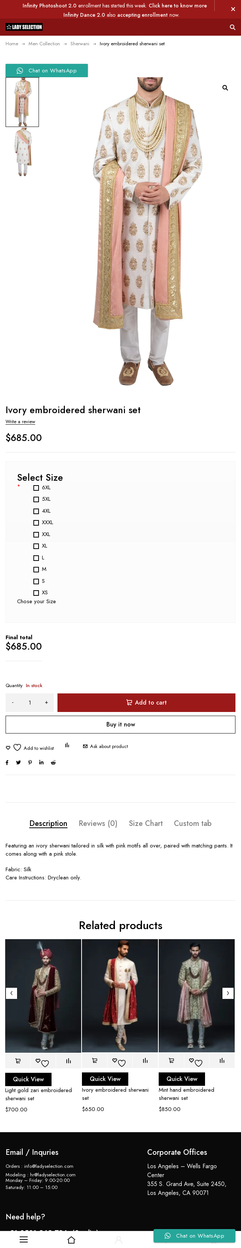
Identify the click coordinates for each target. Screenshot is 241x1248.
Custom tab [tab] (193, 807)
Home (12, 43)
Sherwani (79, 43)
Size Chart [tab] (146, 807)
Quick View (28, 1063)
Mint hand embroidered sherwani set (186, 1077)
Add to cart (151, 686)
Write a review (20, 405)
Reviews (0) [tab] (98, 807)
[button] (225, 87)
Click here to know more (178, 5)
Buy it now (120, 708)
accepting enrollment (142, 15)
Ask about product (109, 730)
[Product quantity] (30, 686)
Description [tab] (48, 807)
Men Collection (44, 43)
